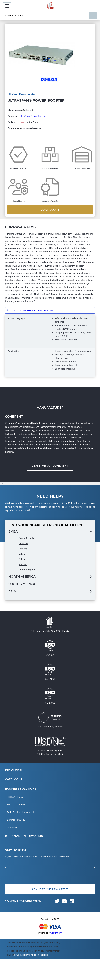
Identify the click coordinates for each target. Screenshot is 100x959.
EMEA (13, 531)
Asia (12, 591)
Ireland (22, 553)
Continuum (56, 933)
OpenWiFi (12, 827)
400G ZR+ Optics (16, 805)
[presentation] (30, 876)
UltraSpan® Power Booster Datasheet (33, 310)
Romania (23, 564)
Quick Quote (49, 209)
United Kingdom (27, 569)
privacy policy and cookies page (31, 955)
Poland (22, 559)
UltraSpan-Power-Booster (33, 115)
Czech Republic (26, 538)
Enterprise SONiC (16, 820)
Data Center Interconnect (20, 812)
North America (22, 576)
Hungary (23, 548)
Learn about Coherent (50, 465)
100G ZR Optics (15, 797)
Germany (23, 543)
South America (21, 584)
